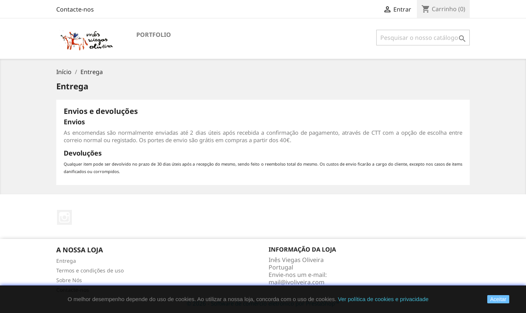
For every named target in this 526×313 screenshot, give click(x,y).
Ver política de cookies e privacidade (383, 299)
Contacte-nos (75, 9)
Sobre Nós (69, 280)
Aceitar (498, 299)
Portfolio (153, 35)
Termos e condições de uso (90, 270)
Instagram (64, 217)
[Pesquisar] (423, 37)
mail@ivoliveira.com (296, 282)
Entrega (66, 260)
